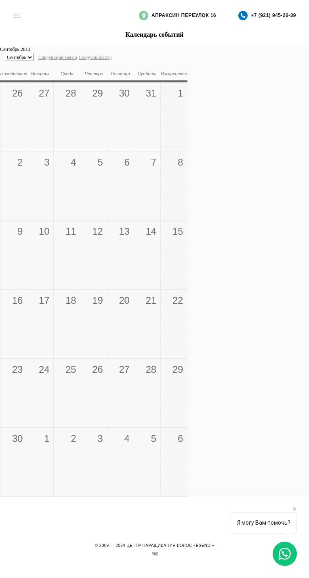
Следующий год (95, 57)
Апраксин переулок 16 (177, 15)
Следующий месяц (57, 57)
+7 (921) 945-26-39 (267, 15)
